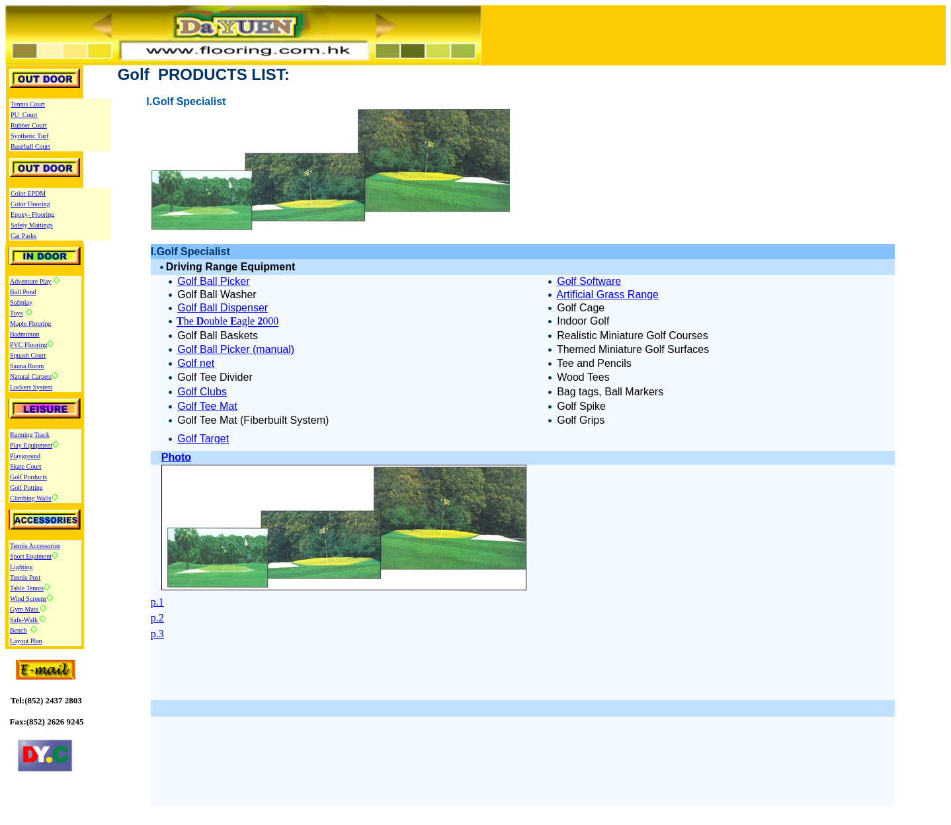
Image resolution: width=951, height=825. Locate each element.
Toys (16, 313)
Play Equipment (31, 445)
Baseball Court (30, 146)
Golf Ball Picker (213, 281)
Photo (176, 457)
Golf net (195, 363)
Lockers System (31, 387)
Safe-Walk (24, 619)
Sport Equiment (31, 556)
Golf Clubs (202, 391)
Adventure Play (31, 281)
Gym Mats (25, 609)
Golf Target (203, 438)
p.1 (157, 602)
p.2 (157, 617)
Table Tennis (27, 588)
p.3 (157, 633)
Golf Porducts (28, 477)
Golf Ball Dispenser (222, 307)
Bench (18, 630)
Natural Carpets (31, 376)
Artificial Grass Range (607, 294)
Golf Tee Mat (207, 406)
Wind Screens (28, 598)
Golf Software (589, 281)
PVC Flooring (28, 344)
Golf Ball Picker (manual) (235, 349)
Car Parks (23, 235)
